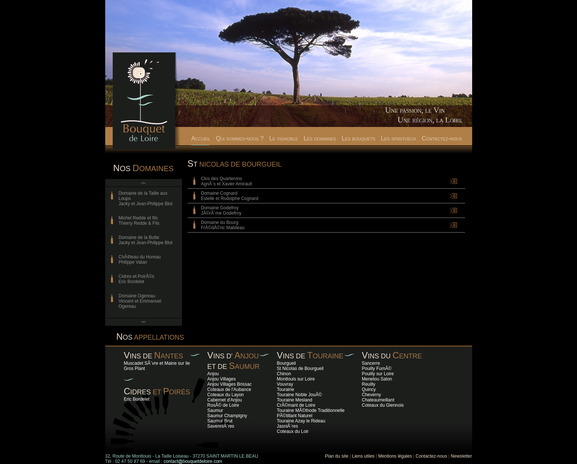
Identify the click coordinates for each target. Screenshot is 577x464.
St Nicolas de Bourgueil (300, 368)
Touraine (285, 389)
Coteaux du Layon (225, 394)
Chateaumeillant (378, 400)
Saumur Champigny (227, 415)
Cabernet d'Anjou (224, 400)
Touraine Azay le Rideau (301, 421)
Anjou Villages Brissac (229, 384)
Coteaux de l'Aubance (229, 389)
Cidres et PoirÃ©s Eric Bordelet (137, 279)
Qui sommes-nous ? (240, 138)
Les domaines (320, 138)
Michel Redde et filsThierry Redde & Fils (139, 220)
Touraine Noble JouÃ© (299, 394)
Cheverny (371, 394)
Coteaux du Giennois (383, 405)
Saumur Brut (220, 421)
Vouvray (285, 384)
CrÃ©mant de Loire (296, 405)
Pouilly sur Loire (378, 373)
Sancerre (371, 363)
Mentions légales (395, 456)
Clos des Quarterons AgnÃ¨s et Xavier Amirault (226, 181)
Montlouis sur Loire (296, 379)
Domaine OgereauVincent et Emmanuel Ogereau (140, 301)
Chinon (284, 373)
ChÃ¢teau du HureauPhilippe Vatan (140, 259)
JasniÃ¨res (287, 426)
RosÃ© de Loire (223, 405)
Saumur (215, 410)
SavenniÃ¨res (220, 426)
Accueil (200, 138)
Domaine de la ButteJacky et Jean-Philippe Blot (146, 240)
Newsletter (461, 456)
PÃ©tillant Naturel (294, 415)
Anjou (213, 373)
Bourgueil (286, 363)
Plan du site (337, 456)
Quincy (369, 389)
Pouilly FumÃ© (377, 368)
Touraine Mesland (294, 400)
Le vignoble (283, 138)
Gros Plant (134, 368)
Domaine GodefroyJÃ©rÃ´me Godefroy (221, 210)
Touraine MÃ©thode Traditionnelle (310, 410)
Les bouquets (359, 138)
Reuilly (368, 384)
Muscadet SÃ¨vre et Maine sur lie (157, 363)
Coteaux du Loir (293, 431)
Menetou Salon (377, 379)
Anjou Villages (221, 379)
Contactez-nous (442, 138)
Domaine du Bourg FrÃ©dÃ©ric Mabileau (223, 225)
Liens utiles (363, 456)
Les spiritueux (398, 138)
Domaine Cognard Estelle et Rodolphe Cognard (229, 196)
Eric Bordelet (137, 399)
